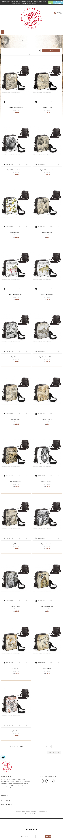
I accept (50, 2)
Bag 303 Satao (16, 544)
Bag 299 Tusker (15, 606)
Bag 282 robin (16, 668)
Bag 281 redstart (47, 668)
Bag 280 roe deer (16, 731)
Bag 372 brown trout (47, 295)
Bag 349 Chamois (16, 357)
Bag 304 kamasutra (15, 481)
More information (58, 2)
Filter (51, 50)
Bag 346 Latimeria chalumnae (47, 357)
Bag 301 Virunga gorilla (47, 544)
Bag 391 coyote (47, 108)
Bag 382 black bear (47, 232)
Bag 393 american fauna (16, 108)
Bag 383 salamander (16, 232)
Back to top (54, 752)
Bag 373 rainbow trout (15, 295)
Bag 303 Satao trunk (47, 481)
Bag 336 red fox (47, 419)
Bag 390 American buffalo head (16, 170)
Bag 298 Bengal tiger (47, 606)
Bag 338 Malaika (15, 419)
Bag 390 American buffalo (47, 170)
